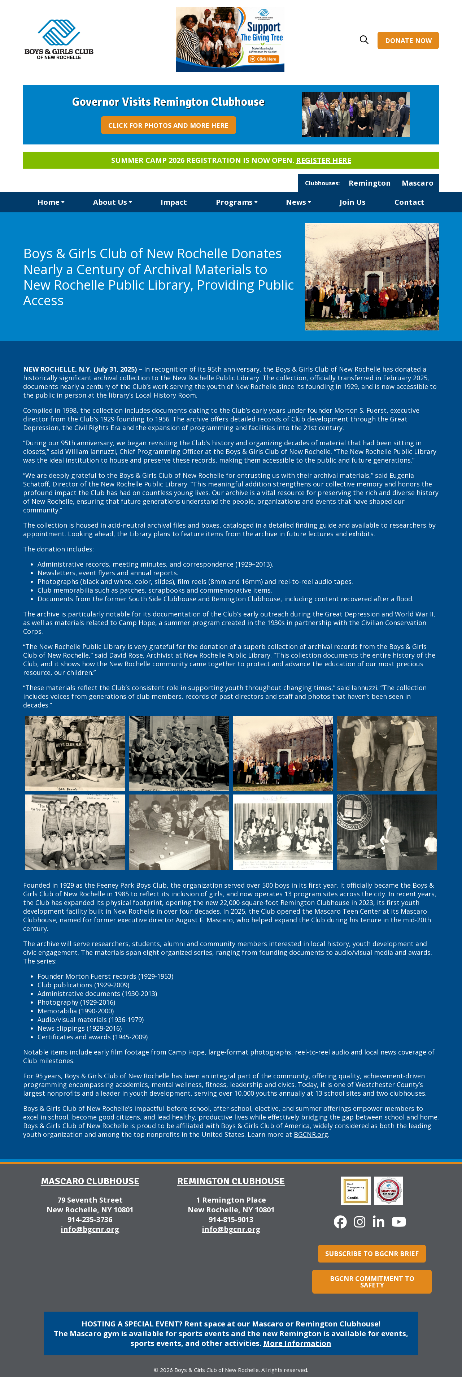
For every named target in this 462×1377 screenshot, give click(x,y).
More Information (297, 1343)
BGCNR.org (311, 1134)
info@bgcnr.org (90, 1229)
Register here (323, 160)
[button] (364, 39)
